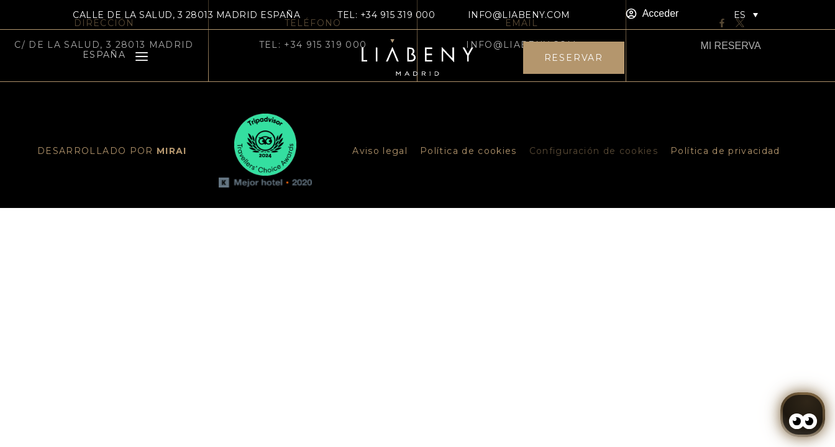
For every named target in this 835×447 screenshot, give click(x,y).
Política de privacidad (725, 150)
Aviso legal (380, 150)
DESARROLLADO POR (112, 150)
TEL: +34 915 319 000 (386, 14)
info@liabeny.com (519, 14)
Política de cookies (468, 150)
